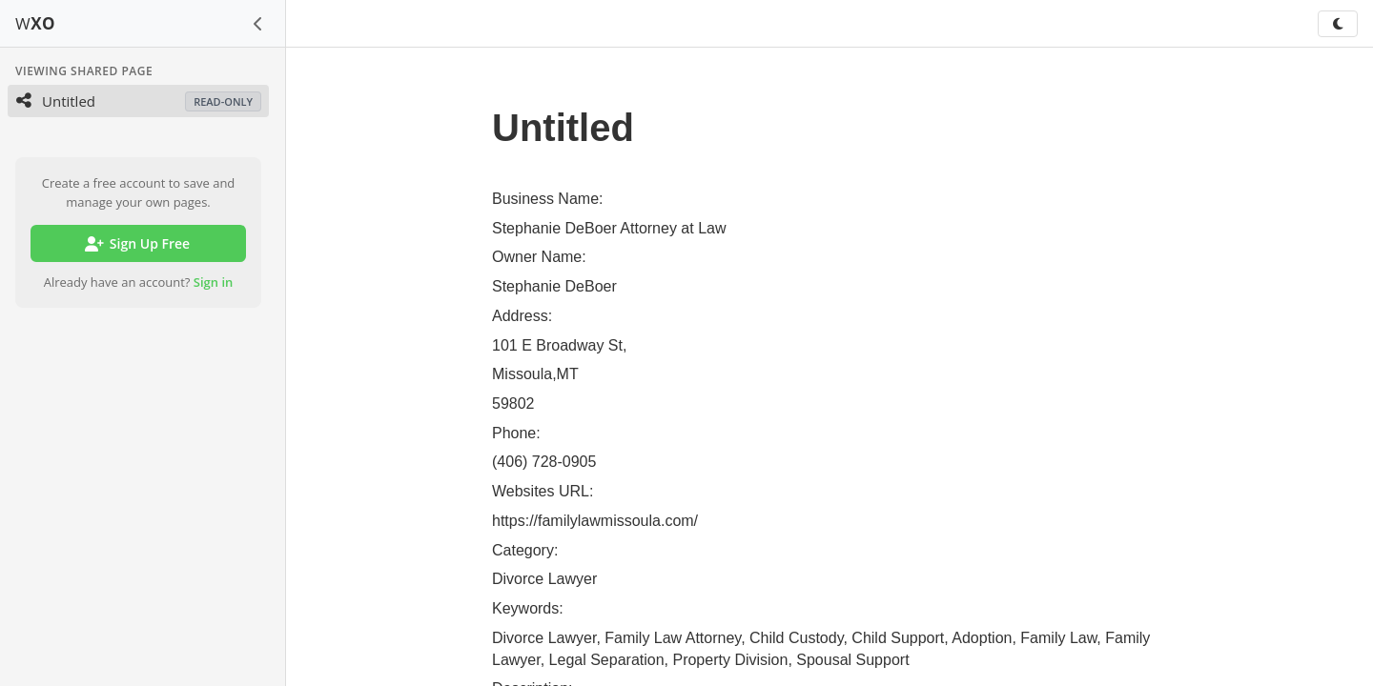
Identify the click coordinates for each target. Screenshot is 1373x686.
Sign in (214, 282)
